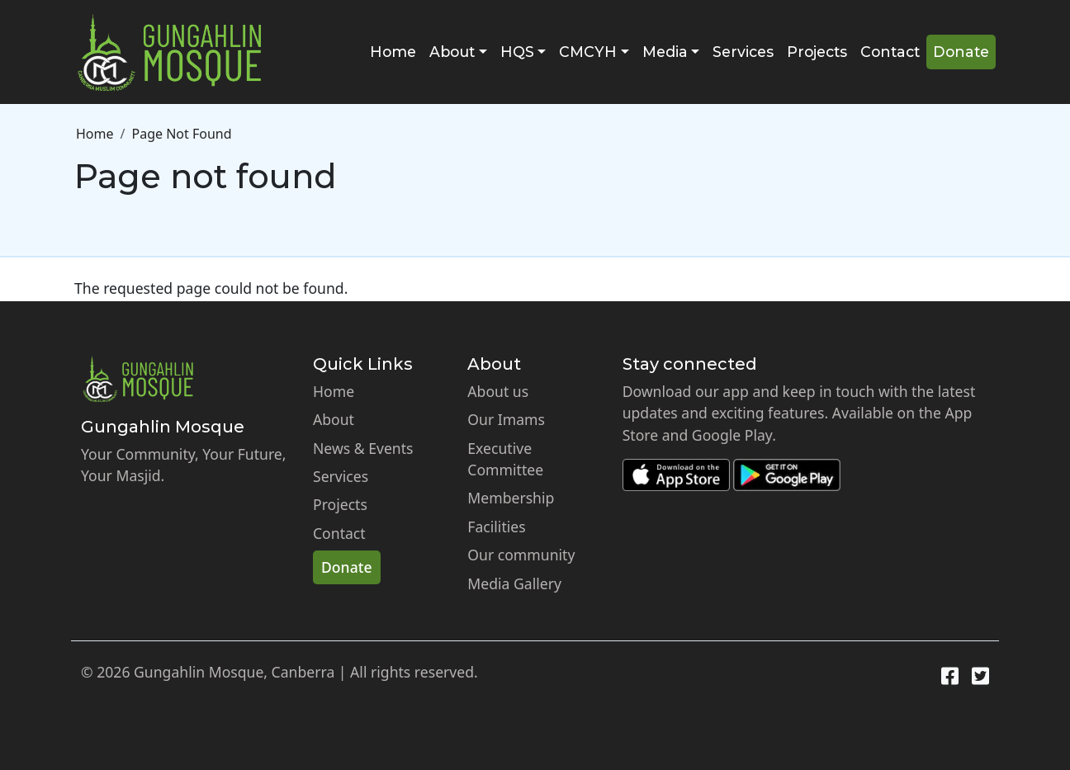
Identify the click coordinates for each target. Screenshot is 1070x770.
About (333, 419)
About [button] (452, 51)
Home (393, 51)
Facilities (496, 526)
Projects (817, 51)
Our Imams (506, 419)
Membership (510, 498)
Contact (890, 51)
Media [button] (665, 51)
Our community (521, 555)
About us (497, 391)
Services (743, 51)
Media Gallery (514, 583)
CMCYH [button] (588, 51)
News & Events (363, 448)
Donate (961, 51)
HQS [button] (517, 51)
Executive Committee (505, 458)
